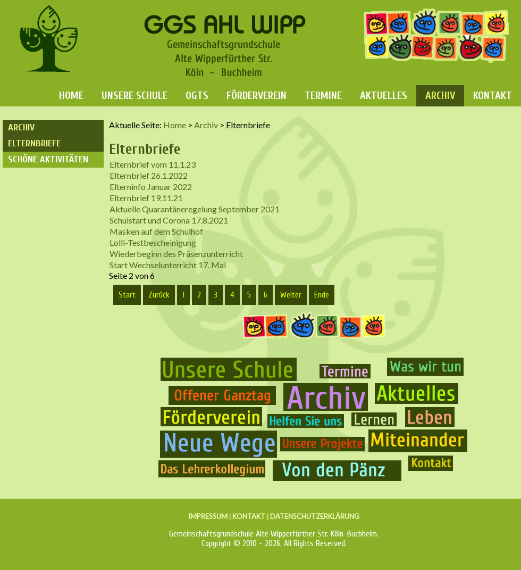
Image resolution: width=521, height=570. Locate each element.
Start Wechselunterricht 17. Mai (168, 265)
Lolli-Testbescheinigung (153, 242)
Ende (321, 295)
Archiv (440, 95)
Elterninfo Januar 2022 (151, 186)
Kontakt (492, 95)
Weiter (290, 295)
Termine (323, 95)
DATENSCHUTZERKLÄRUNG (314, 516)
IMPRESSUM (208, 516)
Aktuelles (383, 95)
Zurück (159, 295)
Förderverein (256, 95)
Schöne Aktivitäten (48, 159)
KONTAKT (248, 516)
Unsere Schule (134, 95)
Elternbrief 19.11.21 (146, 198)
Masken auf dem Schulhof (156, 231)
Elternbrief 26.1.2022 (149, 175)
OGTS (197, 95)
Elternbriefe (34, 143)
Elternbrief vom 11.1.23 (153, 164)
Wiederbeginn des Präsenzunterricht (176, 254)
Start (127, 295)
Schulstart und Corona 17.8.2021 (169, 220)
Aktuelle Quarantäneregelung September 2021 (195, 209)
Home (71, 95)
